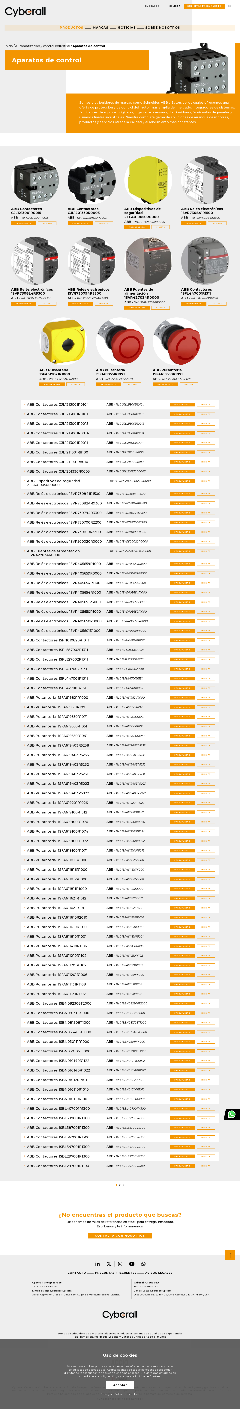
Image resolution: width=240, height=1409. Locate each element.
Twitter (108, 1264)
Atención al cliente (232, 1114)
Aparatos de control (89, 46)
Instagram (120, 1264)
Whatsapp (143, 1264)
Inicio (9, 46)
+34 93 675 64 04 (47, 1286)
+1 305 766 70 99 (148, 1286)
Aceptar (120, 1385)
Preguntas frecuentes (115, 1272)
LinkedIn (97, 1264)
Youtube (132, 1264)
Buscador (152, 6)
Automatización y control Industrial (42, 46)
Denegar (106, 1394)
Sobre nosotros (162, 27)
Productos (71, 27)
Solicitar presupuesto (204, 6)
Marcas (100, 27)
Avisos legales (158, 1272)
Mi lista (174, 6)
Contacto (77, 1272)
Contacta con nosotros (120, 1235)
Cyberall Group (25, 11)
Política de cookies (127, 1394)
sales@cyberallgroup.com (56, 1290)
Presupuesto (24, 223)
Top (230, 1255)
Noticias (127, 27)
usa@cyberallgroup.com (157, 1290)
